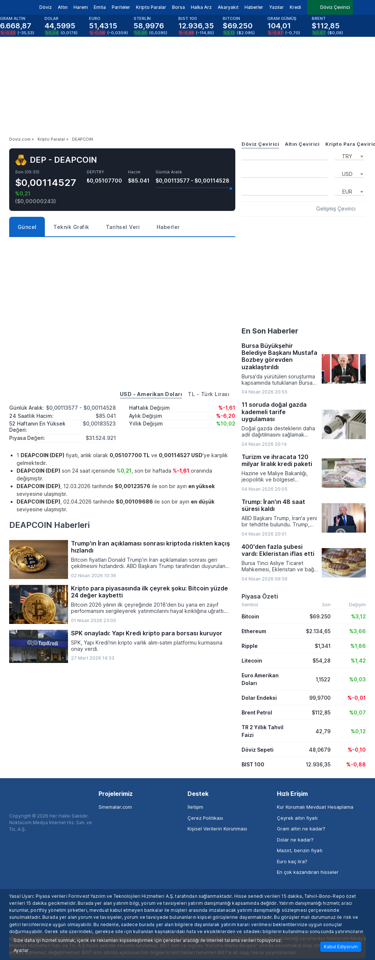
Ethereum (254, 631)
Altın (63, 7)
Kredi (295, 7)
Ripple (250, 646)
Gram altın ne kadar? (301, 829)
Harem (81, 7)
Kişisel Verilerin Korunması (217, 829)
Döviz (45, 7)
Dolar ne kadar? (295, 840)
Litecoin (252, 660)
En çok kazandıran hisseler (308, 872)
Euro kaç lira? (292, 861)
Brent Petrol (257, 712)
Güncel (27, 227)
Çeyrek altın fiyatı (297, 818)
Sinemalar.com (115, 807)
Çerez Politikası (205, 818)
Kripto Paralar (151, 7)
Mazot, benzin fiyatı (299, 850)
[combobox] (349, 155)
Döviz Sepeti (258, 750)
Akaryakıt (228, 7)
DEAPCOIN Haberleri (49, 525)
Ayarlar (21, 950)
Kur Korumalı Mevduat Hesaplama (315, 807)
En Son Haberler (270, 331)
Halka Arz (201, 7)
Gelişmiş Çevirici (336, 209)
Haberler (253, 7)
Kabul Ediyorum (341, 946)
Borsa (178, 7)
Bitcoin (250, 616)
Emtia (100, 7)
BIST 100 (253, 764)
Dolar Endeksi (259, 698)
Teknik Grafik (71, 227)
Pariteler (121, 7)
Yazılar (276, 7)
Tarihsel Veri (123, 227)
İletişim (195, 807)
